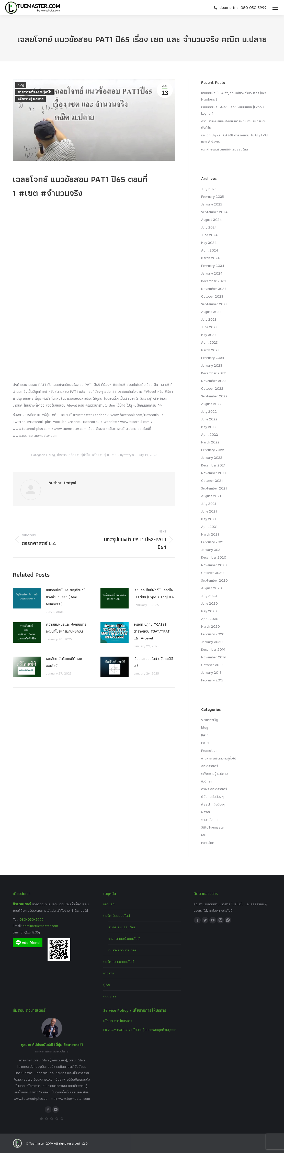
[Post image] (27, 598)
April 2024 (209, 250)
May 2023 (208, 335)
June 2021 (209, 511)
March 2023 (210, 350)
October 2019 (212, 665)
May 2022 (209, 427)
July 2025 (209, 189)
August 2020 (211, 588)
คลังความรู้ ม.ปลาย (30, 99)
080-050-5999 (31, 919)
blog (21, 85)
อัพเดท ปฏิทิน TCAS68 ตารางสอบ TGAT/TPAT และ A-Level (152, 631)
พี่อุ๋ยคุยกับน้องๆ (212, 796)
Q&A (106, 984)
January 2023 (211, 365)
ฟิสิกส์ (205, 812)
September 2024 (214, 212)
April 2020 (209, 619)
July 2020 (209, 596)
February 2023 (212, 358)
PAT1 (205, 735)
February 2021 (212, 542)
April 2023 (209, 342)
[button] (41, 1118)
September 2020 (214, 580)
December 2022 (213, 373)
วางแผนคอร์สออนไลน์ (124, 938)
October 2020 (212, 572)
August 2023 (211, 311)
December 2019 (213, 649)
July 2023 (209, 319)
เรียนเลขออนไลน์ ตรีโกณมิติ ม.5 (153, 662)
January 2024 (211, 273)
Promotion (209, 750)
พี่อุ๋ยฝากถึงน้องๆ (213, 804)
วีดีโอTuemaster (213, 827)
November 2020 (214, 565)
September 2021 (214, 488)
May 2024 (209, 242)
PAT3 (205, 743)
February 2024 (212, 265)
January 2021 (211, 549)
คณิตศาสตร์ (209, 766)
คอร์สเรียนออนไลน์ (116, 915)
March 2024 (210, 258)
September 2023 (214, 304)
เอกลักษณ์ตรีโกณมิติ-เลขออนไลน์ (64, 662)
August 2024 (211, 219)
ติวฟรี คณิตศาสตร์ (214, 789)
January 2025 (211, 204)
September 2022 (214, 396)
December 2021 (213, 465)
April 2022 (209, 434)
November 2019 (213, 657)
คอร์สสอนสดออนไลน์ (118, 961)
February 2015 (212, 680)
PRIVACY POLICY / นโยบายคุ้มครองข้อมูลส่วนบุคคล (139, 1029)
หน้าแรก (109, 904)
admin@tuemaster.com (40, 926)
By (127, 455)
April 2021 (209, 526)
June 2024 (209, 235)
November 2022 (213, 381)
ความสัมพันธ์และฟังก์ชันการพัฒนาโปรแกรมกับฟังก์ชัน (66, 627)
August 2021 (211, 496)
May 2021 (208, 519)
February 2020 (212, 634)
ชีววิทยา (206, 781)
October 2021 (212, 480)
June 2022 (209, 419)
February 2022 (212, 450)
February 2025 (212, 196)
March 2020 (210, 626)
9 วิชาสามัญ (209, 720)
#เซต (28, 193)
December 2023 (213, 281)
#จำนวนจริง (62, 193)
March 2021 (210, 534)
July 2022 (209, 411)
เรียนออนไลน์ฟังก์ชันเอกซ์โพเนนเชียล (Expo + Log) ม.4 (154, 593)
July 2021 (208, 503)
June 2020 (209, 603)
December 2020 (213, 557)
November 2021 (213, 473)
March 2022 (210, 442)
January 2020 (212, 642)
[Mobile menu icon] (275, 7)
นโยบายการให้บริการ (117, 1021)
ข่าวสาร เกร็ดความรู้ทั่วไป (35, 92)
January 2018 (211, 672)
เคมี (203, 835)
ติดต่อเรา (109, 996)
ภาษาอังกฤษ (210, 819)
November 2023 (213, 288)
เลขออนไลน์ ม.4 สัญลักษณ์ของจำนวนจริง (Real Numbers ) (65, 597)
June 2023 (209, 327)
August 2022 (211, 404)
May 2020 (209, 611)
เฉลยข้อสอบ (210, 842)
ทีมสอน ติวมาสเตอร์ (122, 950)
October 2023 (212, 296)
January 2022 (211, 457)
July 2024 (209, 227)
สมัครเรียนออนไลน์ (121, 927)
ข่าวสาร (108, 973)
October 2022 (212, 388)
